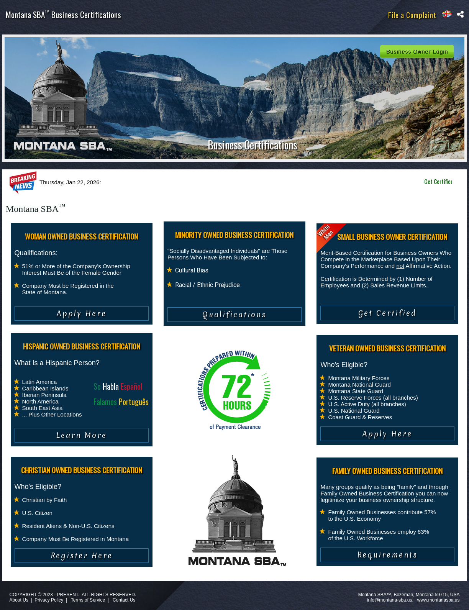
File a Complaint (412, 14)
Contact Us (124, 600)
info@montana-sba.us (389, 600)
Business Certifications (252, 144)
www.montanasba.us (438, 600)
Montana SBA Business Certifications (63, 14)
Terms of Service (88, 600)
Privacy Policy (48, 600)
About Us (18, 600)
